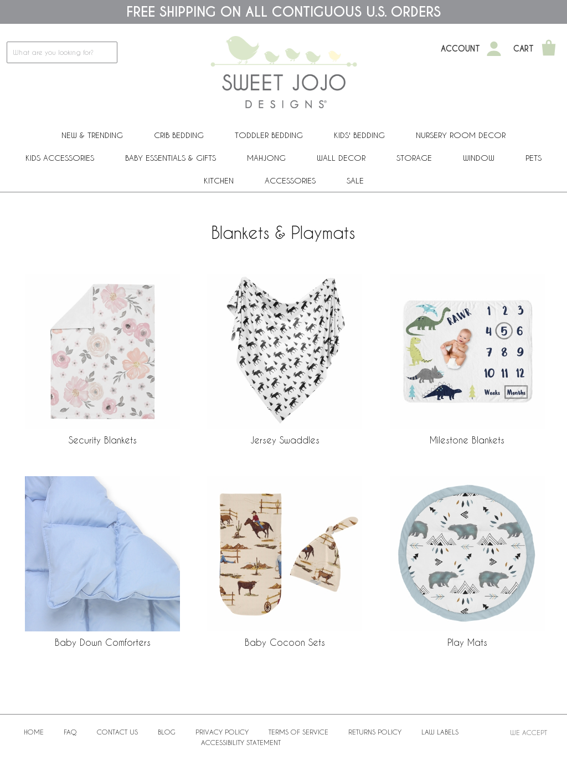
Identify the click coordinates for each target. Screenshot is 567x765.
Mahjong (266, 157)
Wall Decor (341, 157)
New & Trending (92, 135)
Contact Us (117, 732)
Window (478, 157)
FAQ (70, 732)
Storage (414, 157)
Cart (523, 49)
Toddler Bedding (269, 135)
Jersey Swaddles (284, 440)
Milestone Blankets (467, 440)
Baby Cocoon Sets (285, 642)
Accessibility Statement (241, 742)
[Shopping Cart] (548, 48)
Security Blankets (103, 440)
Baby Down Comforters (103, 642)
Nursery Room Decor (461, 135)
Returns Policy (374, 732)
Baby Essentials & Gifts (170, 157)
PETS (533, 157)
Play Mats (467, 642)
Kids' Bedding (359, 135)
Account (460, 49)
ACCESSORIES (290, 180)
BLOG (167, 732)
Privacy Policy (222, 732)
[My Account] (493, 48)
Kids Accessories (59, 157)
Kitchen (219, 180)
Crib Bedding (179, 135)
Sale (355, 180)
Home (34, 732)
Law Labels (439, 732)
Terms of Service (298, 732)
